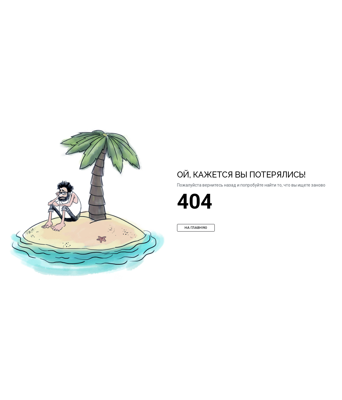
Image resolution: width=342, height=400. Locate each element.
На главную (196, 228)
